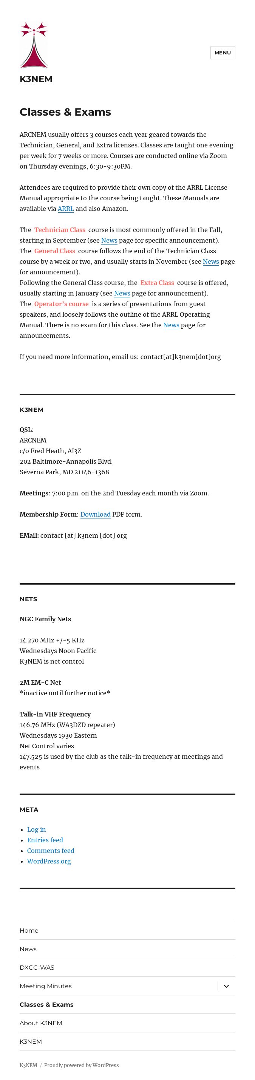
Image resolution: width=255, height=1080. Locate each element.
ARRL (66, 208)
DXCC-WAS (37, 967)
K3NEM (36, 79)
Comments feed (50, 850)
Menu (223, 53)
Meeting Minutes (46, 986)
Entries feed (45, 840)
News (109, 240)
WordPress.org (49, 861)
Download (95, 514)
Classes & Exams (47, 1004)
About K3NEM (41, 1023)
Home (29, 930)
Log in (36, 829)
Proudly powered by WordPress (81, 1065)
